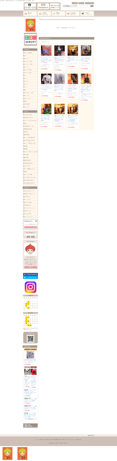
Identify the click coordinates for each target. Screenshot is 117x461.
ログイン (81, 3)
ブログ (59, 13)
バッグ (26, 87)
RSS (29, 424)
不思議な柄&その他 (29, 163)
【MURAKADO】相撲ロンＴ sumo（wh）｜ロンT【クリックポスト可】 (30, 361)
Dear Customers (28, 202)
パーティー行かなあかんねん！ (31, 120)
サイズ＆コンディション (30, 208)
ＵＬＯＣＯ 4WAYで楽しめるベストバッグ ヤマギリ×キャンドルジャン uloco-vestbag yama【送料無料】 (73, 118)
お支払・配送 (44, 13)
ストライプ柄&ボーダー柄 (30, 143)
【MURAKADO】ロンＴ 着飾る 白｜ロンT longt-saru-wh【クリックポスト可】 (30, 400)
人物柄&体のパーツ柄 (29, 126)
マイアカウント (89, 3)
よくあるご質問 (28, 213)
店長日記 (30, 267)
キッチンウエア (28, 98)
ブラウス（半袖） (28, 72)
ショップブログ (28, 199)
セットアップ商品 (28, 174)
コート (26, 55)
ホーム (30, 13)
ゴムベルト (27, 95)
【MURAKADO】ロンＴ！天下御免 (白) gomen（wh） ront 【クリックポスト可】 (27, 381)
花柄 (26, 123)
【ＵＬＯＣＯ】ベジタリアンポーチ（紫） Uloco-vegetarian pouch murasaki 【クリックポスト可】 (46, 60)
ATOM (30, 426)
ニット (26, 75)
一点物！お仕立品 (28, 114)
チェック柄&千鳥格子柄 (29, 137)
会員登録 (75, 3)
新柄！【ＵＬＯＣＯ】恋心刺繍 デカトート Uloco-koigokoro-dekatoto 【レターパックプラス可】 (59, 60)
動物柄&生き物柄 (28, 129)
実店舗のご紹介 (28, 205)
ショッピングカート (87, 13)
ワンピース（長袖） (29, 61)
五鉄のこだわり (28, 210)
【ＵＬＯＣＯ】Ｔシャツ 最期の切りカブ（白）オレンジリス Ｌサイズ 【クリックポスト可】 (59, 88)
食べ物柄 (26, 154)
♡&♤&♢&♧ (27, 166)
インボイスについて (29, 216)
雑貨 (26, 101)
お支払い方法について (29, 190)
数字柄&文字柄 (28, 160)
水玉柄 (26, 131)
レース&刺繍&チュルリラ (30, 168)
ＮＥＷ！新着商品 (28, 52)
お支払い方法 (42, 439)
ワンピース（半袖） (29, 64)
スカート (26, 81)
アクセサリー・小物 (29, 92)
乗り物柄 (26, 157)
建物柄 (26, 148)
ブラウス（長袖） (28, 69)
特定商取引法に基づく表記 (59, 439)
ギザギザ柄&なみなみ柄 (29, 140)
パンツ (26, 84)
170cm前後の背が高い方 (30, 183)
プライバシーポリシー (70, 439)
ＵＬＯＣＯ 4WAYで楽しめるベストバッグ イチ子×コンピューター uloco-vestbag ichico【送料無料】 (59, 118)
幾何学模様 (27, 134)
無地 (26, 171)
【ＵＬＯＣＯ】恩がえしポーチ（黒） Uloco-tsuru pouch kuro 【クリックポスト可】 (46, 118)
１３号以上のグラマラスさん (30, 177)
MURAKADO (27, 104)
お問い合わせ (73, 13)
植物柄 (26, 146)
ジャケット (27, 58)
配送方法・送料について (30, 193)
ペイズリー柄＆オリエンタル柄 (31, 151)
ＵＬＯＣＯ (27, 106)
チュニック (27, 67)
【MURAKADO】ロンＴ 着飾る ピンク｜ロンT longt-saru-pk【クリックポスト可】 (30, 407)
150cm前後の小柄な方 (29, 180)
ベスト (26, 78)
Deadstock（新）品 (29, 117)
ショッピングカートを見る (30, 227)
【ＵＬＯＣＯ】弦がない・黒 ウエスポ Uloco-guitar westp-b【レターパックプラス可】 (72, 88)
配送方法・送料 (49, 439)
